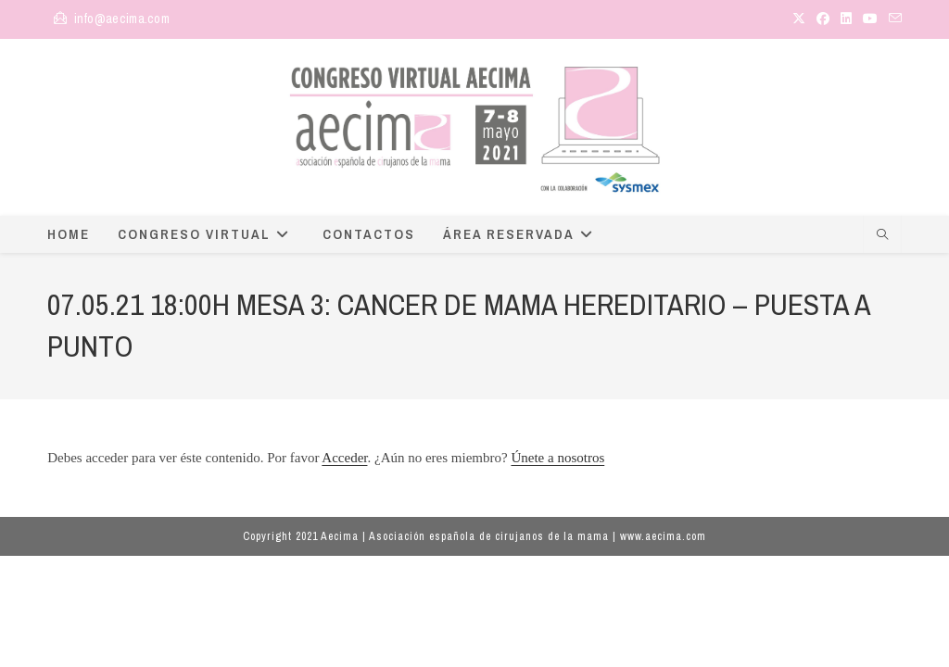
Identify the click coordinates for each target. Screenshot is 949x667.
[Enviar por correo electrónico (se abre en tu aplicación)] (892, 19)
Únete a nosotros (557, 457)
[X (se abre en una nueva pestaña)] (799, 19)
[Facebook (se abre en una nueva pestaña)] (823, 19)
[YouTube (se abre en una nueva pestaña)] (870, 19)
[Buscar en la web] (882, 236)
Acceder (344, 457)
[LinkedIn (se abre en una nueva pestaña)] (846, 19)
